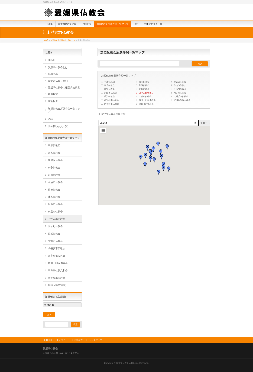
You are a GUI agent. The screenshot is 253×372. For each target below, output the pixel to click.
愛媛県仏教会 (122, 363)
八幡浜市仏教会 (181, 96)
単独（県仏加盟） (147, 104)
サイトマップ (95, 340)
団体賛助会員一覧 (58, 126)
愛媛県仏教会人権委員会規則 (64, 87)
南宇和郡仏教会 (111, 104)
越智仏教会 (109, 89)
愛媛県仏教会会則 (58, 80)
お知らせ (63, 340)
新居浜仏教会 (180, 82)
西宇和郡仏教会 (111, 100)
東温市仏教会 (110, 93)
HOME (51, 60)
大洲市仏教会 (145, 96)
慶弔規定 (53, 94)
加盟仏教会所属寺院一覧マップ (118, 75)
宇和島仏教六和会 (182, 100)
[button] (150, 152)
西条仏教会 (144, 82)
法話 (50, 119)
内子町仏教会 (180, 93)
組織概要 (53, 74)
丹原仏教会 (144, 85)
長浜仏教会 (109, 96)
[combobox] (149, 123)
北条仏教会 (144, 89)
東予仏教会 (109, 85)
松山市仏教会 (180, 89)
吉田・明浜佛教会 (147, 100)
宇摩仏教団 (109, 82)
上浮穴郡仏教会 (146, 93)
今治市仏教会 (180, 85)
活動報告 (53, 101)
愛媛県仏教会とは (58, 67)
